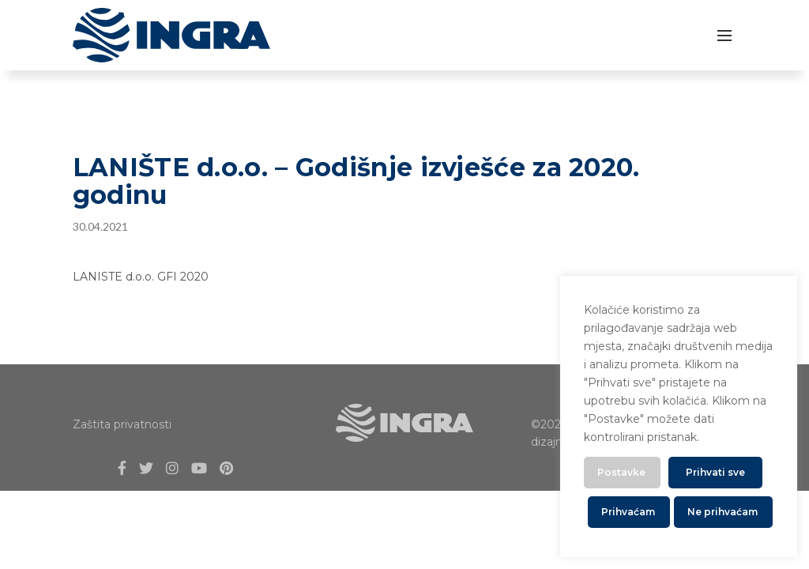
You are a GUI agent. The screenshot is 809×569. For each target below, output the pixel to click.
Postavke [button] (621, 472)
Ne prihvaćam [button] (722, 512)
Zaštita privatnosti (122, 424)
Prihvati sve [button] (715, 472)
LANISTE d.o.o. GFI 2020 (141, 276)
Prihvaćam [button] (628, 512)
